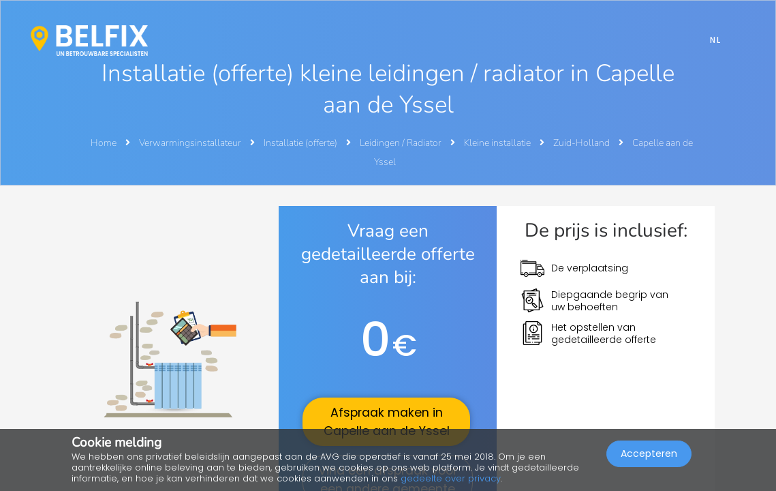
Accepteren (649, 454)
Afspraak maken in (387, 421)
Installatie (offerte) (301, 142)
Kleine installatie (498, 142)
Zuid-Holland (582, 142)
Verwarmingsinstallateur (191, 142)
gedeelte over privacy (451, 478)
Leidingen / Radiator (402, 142)
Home (104, 142)
